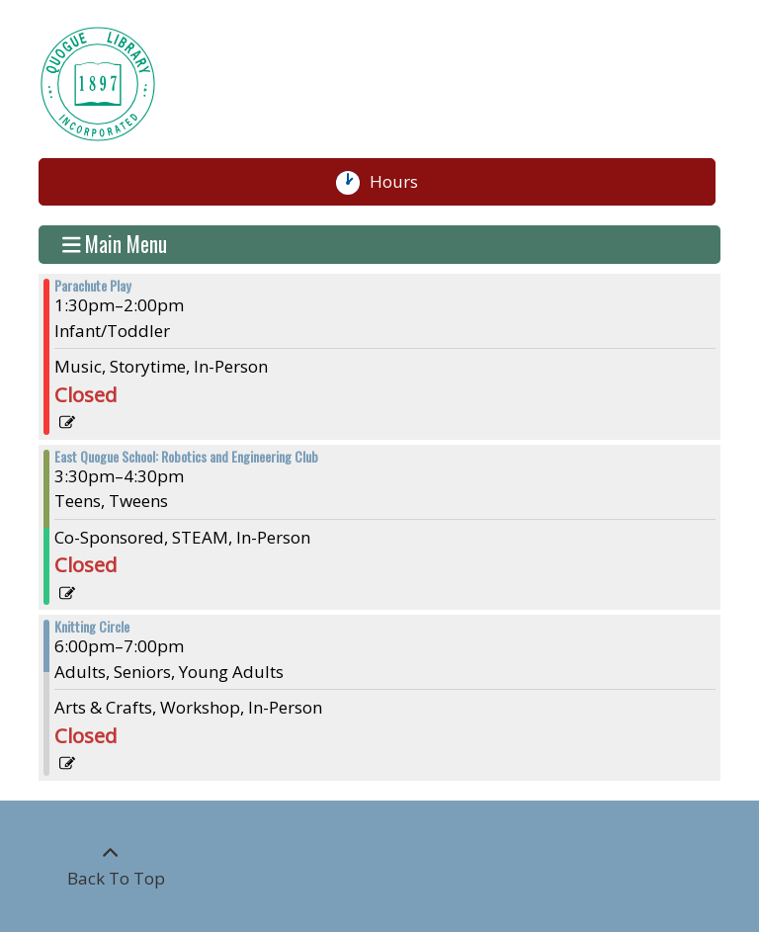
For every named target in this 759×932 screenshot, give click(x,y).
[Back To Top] (111, 866)
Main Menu (115, 245)
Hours (403, 182)
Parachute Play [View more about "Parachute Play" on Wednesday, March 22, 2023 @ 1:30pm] (92, 286)
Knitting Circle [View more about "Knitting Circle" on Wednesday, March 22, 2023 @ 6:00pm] (91, 627)
